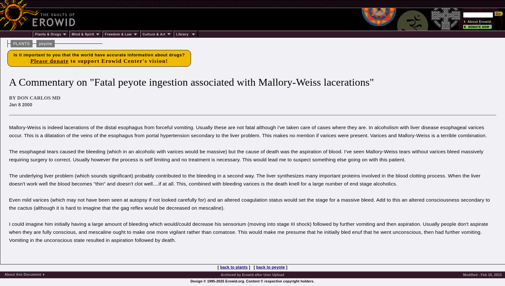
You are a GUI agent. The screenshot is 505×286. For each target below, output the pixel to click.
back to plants (234, 267)
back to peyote (270, 267)
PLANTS (21, 44)
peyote (45, 44)
